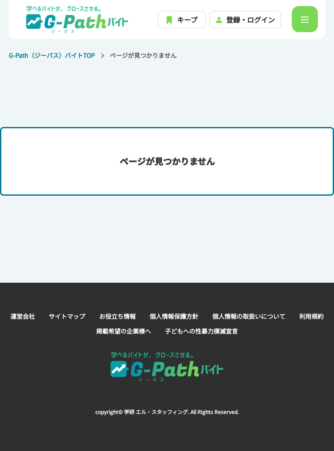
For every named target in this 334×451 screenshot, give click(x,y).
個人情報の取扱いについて (248, 316)
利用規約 (311, 316)
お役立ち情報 (117, 316)
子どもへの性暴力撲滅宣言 (201, 331)
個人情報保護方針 (174, 316)
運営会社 (22, 316)
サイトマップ (67, 316)
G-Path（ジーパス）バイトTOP (52, 55)
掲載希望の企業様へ (123, 331)
